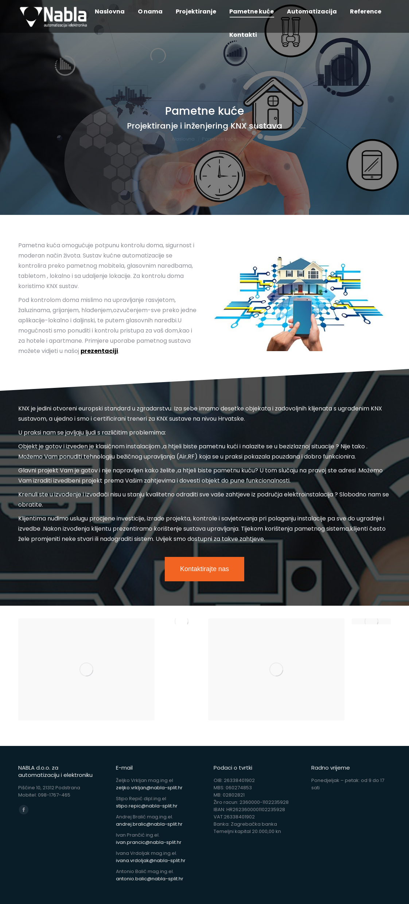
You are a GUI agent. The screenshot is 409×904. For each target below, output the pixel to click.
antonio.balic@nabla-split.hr (149, 878)
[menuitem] (109, 12)
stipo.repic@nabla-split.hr (147, 805)
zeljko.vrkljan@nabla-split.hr (149, 787)
